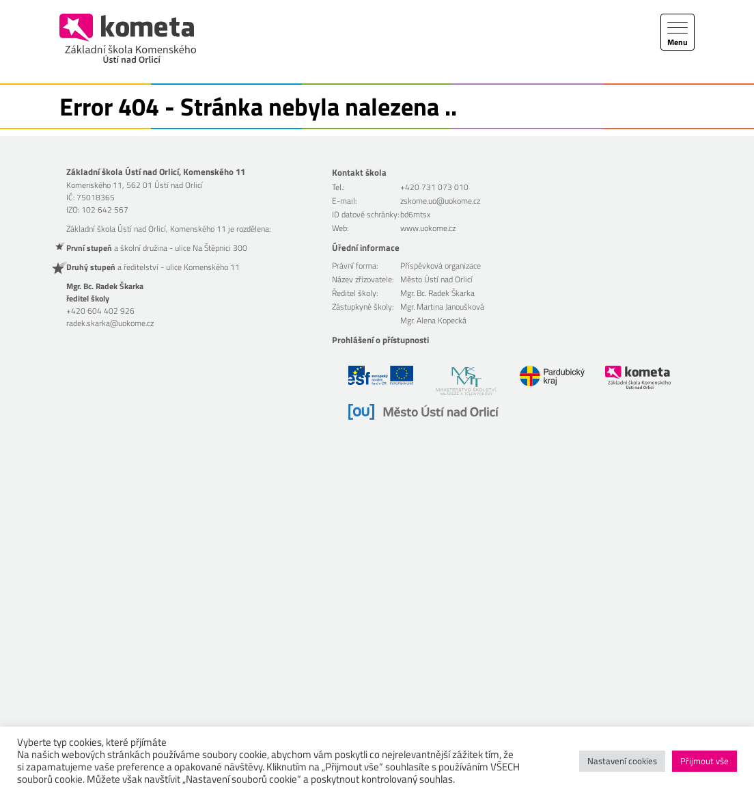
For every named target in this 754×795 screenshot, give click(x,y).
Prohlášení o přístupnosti (380, 340)
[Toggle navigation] (677, 32)
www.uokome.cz (428, 227)
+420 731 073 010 (434, 186)
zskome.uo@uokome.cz (440, 200)
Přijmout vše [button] (704, 761)
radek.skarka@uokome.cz (110, 322)
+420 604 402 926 (100, 310)
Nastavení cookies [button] (622, 761)
